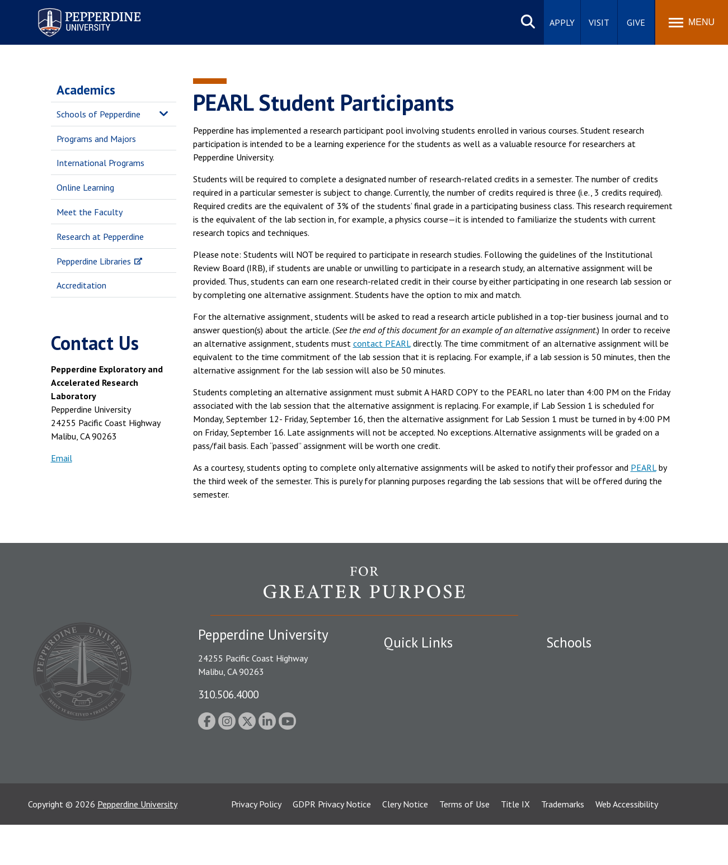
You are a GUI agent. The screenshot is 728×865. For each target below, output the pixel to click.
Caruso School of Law (588, 683)
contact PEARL (382, 343)
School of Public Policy (589, 753)
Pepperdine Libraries (94, 261)
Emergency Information (428, 702)
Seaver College (574, 663)
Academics (86, 90)
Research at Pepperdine (100, 236)
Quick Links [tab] (418, 642)
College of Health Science (595, 772)
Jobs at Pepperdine (419, 721)
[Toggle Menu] (691, 22)
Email (61, 458)
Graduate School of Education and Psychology (610, 727)
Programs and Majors (96, 138)
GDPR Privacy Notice (332, 844)
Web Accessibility (626, 844)
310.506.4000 (228, 694)
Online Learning (85, 187)
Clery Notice (405, 844)
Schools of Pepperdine (98, 114)
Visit (599, 22)
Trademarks (562, 844)
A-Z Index (402, 761)
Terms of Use (464, 844)
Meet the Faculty (90, 212)
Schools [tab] (568, 642)
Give (636, 22)
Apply (562, 22)
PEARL (643, 467)
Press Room (406, 780)
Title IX (515, 844)
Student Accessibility (422, 683)
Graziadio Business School (595, 702)
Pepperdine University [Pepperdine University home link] (76, 10)
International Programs (100, 162)
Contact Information (423, 741)
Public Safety (409, 663)
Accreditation (81, 285)
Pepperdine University (137, 844)
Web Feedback (410, 799)
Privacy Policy (256, 844)
